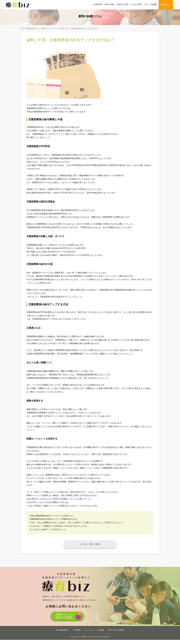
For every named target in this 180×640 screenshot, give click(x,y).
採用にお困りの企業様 (116, 630)
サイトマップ (89, 630)
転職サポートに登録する (64, 616)
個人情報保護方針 (62, 630)
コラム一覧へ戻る (90, 544)
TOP (21, 28)
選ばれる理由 (109, 4)
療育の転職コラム (32, 28)
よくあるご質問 (136, 4)
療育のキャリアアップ (49, 28)
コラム (146, 4)
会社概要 (153, 4)
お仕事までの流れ (122, 4)
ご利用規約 (76, 630)
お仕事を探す (98, 4)
